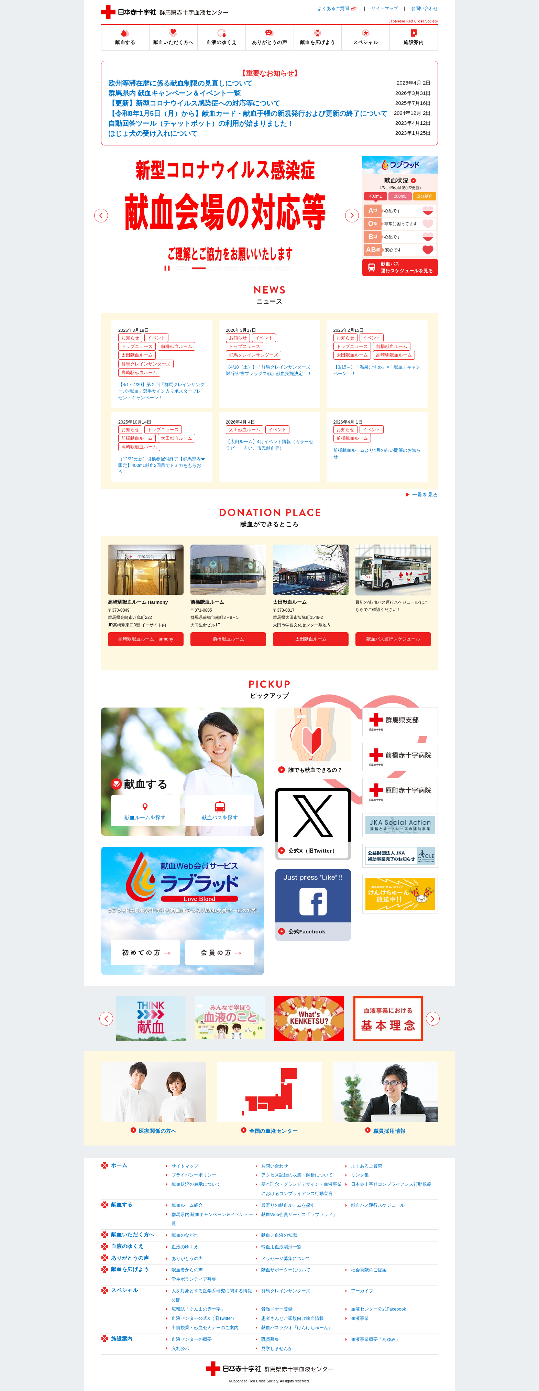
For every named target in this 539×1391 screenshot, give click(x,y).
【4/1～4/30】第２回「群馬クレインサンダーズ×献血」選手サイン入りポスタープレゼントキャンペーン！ (161, 391)
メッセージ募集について (285, 1258)
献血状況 (396, 180)
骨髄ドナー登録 (277, 1309)
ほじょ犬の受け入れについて (153, 133)
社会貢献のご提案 (369, 1269)
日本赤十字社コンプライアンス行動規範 (391, 1184)
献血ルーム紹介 (187, 1205)
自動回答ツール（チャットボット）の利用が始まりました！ (201, 123)
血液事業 (360, 1318)
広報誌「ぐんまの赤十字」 (198, 1309)
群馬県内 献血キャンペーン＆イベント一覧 (174, 93)
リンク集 (360, 1175)
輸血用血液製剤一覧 (281, 1246)
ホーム (119, 1165)
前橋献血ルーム (176, 346)
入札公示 (180, 1348)
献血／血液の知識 (279, 1235)
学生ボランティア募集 (194, 1279)
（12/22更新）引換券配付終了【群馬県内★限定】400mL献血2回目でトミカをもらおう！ (161, 465)
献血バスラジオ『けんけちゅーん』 (297, 1327)
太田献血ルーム (137, 355)
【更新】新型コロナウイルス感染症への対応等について (194, 103)
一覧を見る (425, 494)
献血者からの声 (187, 1269)
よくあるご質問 (333, 8)
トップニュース (137, 346)
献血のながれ (185, 1235)
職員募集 (270, 1339)
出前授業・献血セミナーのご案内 (205, 1327)
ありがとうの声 (130, 1258)
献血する (122, 1204)
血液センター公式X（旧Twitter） (204, 1318)
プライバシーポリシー (194, 1175)
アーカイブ (362, 1290)
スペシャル (124, 1290)
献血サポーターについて (285, 1269)
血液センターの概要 (192, 1339)
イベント (156, 337)
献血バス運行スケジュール (393, 639)
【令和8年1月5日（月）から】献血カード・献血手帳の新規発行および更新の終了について (248, 113)
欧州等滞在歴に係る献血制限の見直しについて (180, 83)
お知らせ (130, 337)
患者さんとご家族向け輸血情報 (292, 1318)
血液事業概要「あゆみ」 (375, 1339)
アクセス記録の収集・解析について (297, 1175)
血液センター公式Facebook (378, 1309)
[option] (226, 215)
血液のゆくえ (127, 1246)
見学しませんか (277, 1348)
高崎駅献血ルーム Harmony (145, 639)
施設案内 (122, 1338)
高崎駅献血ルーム (139, 372)
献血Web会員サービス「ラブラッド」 (299, 1214)
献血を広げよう (130, 1269)
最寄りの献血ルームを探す (288, 1205)
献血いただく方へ (132, 1234)
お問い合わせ (424, 8)
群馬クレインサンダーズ (145, 363)
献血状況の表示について (196, 1184)
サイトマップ (384, 8)
